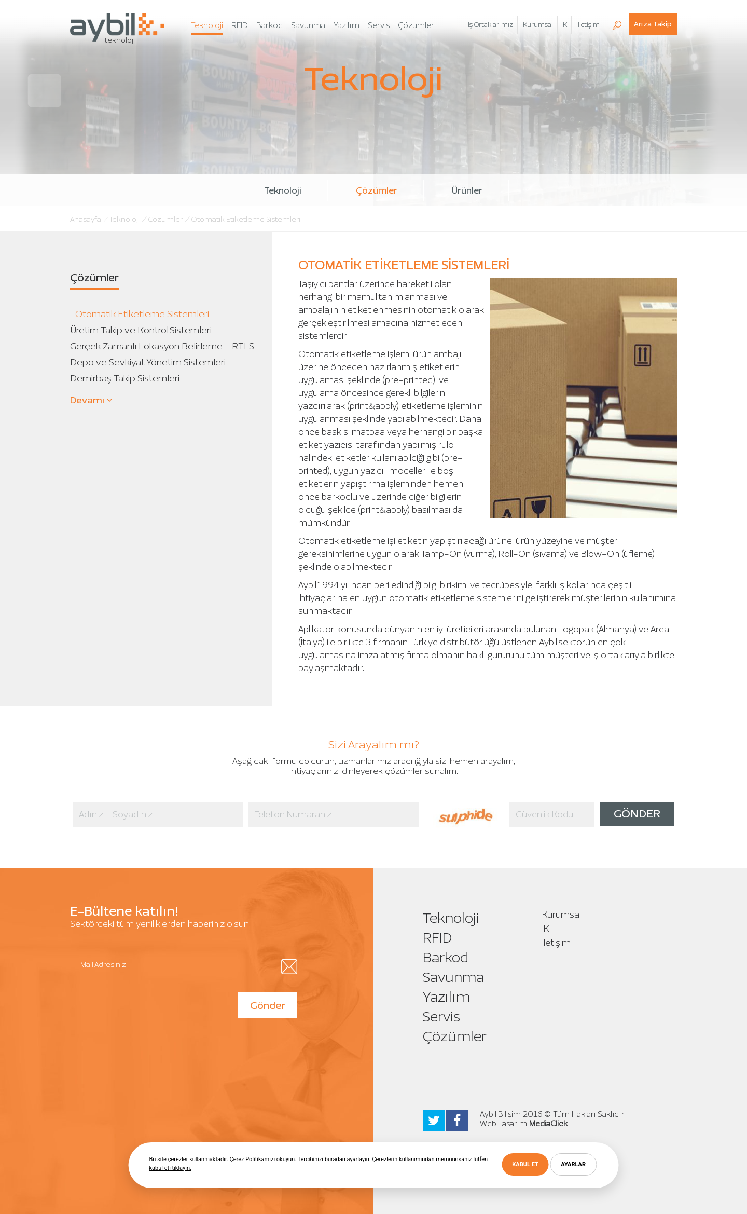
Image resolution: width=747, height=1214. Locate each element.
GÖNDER (637, 813)
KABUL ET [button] (525, 1164)
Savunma (453, 977)
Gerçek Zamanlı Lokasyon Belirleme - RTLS (162, 345)
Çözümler (376, 190)
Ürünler (467, 190)
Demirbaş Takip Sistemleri (124, 378)
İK (564, 25)
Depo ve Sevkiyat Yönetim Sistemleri (148, 362)
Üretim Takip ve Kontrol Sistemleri (141, 329)
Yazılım (446, 996)
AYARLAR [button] (573, 1164)
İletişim (556, 942)
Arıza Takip (653, 24)
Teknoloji (282, 190)
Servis (441, 1016)
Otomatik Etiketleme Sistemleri (142, 313)
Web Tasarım (503, 1123)
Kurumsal (561, 914)
